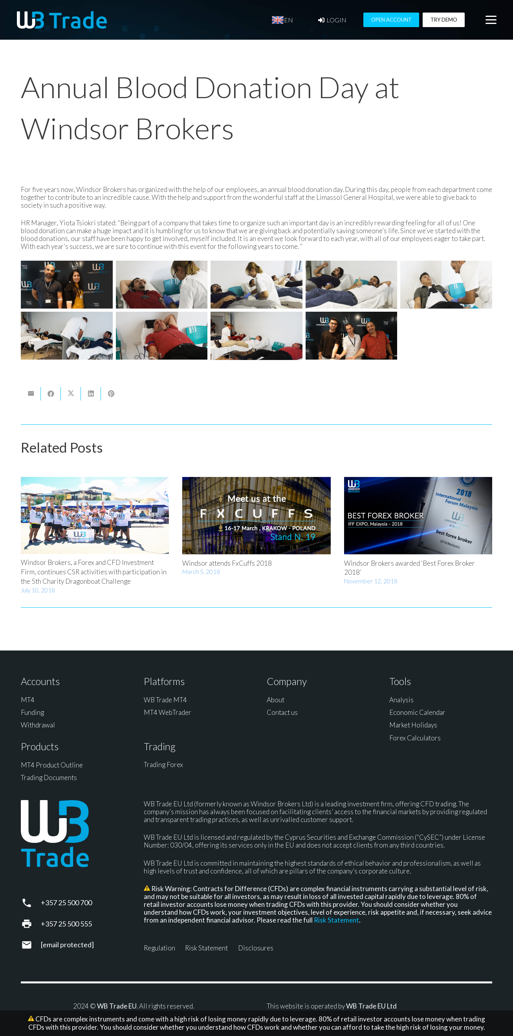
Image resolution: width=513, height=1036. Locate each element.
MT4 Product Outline (52, 765)
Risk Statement (336, 920)
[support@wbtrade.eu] (31, 944)
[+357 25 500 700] (31, 902)
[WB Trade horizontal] (62, 20)
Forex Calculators (415, 738)
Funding (32, 712)
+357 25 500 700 (66, 902)
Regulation (159, 948)
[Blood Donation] (67, 285)
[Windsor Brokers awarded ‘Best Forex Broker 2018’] (418, 515)
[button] (491, 20)
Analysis (401, 700)
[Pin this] (111, 393)
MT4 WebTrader (167, 712)
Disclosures (255, 948)
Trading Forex (163, 764)
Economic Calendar (417, 712)
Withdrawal (38, 725)
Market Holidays (413, 725)
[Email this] (31, 393)
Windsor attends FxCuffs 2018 (227, 563)
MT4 (28, 700)
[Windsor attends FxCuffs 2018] (256, 515)
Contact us (282, 712)
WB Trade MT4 (165, 700)
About (275, 700)
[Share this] (51, 393)
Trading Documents (49, 777)
